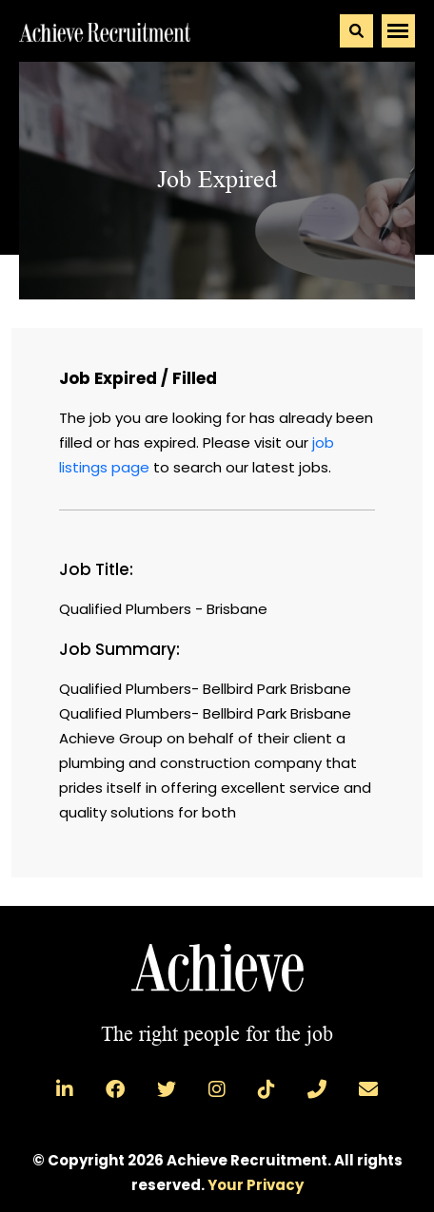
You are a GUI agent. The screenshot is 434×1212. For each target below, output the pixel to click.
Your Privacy (255, 1185)
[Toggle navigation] (398, 31)
